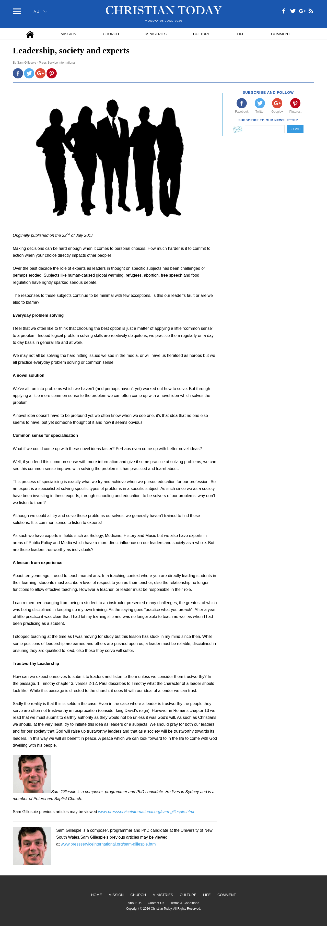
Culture (201, 34)
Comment (280, 34)
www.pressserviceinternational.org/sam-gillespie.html (109, 844)
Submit (295, 129)
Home (96, 895)
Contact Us (156, 903)
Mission (68, 34)
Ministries (156, 34)
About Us (134, 903)
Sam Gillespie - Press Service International (46, 62)
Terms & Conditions (184, 903)
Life (241, 34)
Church (111, 34)
